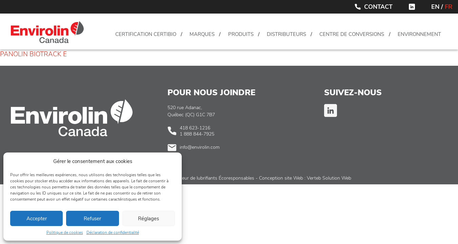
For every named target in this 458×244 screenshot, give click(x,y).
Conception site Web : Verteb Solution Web (305, 178)
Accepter (36, 218)
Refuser (92, 218)
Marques (202, 34)
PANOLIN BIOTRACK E (33, 54)
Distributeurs (286, 34)
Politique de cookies (64, 232)
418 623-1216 (195, 128)
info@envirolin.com (200, 147)
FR (449, 7)
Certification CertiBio (145, 34)
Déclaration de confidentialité (112, 232)
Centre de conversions (351, 34)
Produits (241, 34)
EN (435, 7)
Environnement (419, 34)
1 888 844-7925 (197, 134)
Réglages (148, 218)
